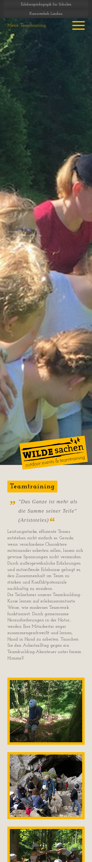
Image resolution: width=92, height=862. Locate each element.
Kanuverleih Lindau (46, 14)
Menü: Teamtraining (26, 25)
